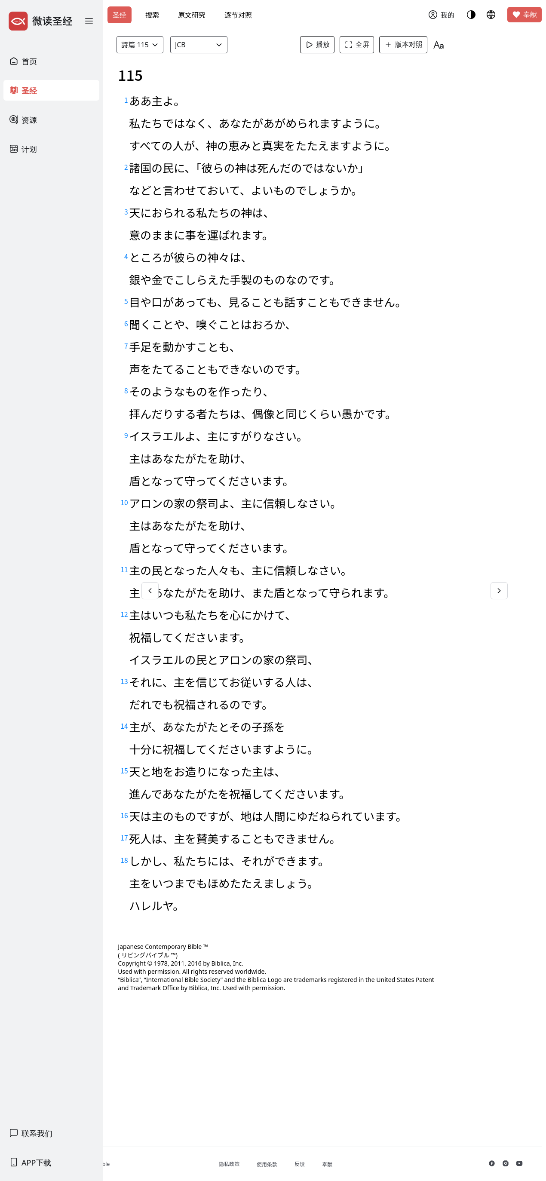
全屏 (373, 44)
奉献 (524, 14)
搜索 (152, 15)
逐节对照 (238, 15)
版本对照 (420, 44)
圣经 (119, 15)
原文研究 (192, 15)
